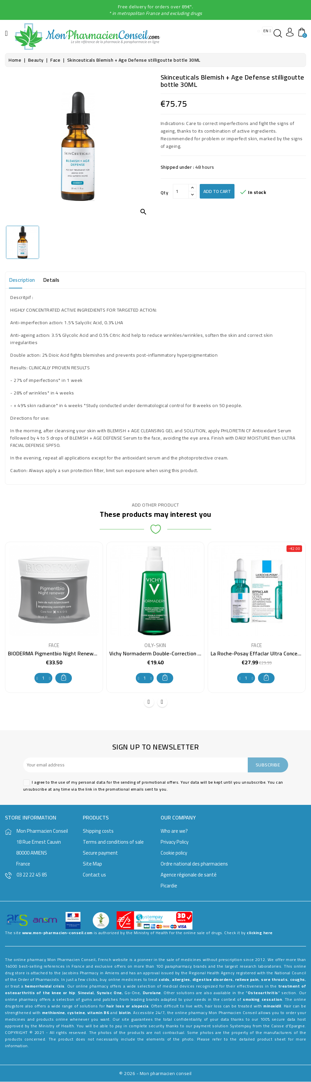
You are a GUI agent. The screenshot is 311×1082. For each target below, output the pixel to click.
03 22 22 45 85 (32, 875)
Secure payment (100, 853)
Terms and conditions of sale (113, 842)
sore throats (274, 980)
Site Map (92, 864)
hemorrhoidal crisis (45, 986)
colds (164, 980)
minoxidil (272, 1006)
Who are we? (174, 831)
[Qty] (181, 191)
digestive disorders (212, 980)
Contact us (94, 875)
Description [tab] (23, 280)
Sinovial (86, 993)
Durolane (152, 993)
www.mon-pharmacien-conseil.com (57, 933)
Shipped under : (177, 167)
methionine (53, 1013)
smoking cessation (262, 999)
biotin (125, 1013)
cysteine (76, 1013)
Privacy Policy (174, 842)
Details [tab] (56, 280)
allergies (181, 980)
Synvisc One (109, 993)
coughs (297, 980)
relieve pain (247, 980)
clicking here (260, 933)
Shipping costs (98, 831)
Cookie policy (174, 853)
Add (63, 677)
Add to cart (217, 191)
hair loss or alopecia (127, 1006)
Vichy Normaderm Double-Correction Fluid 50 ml (166, 653)
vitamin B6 (98, 1013)
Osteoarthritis (263, 993)
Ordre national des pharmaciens (194, 864)
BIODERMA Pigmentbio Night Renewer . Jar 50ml (65, 653)
